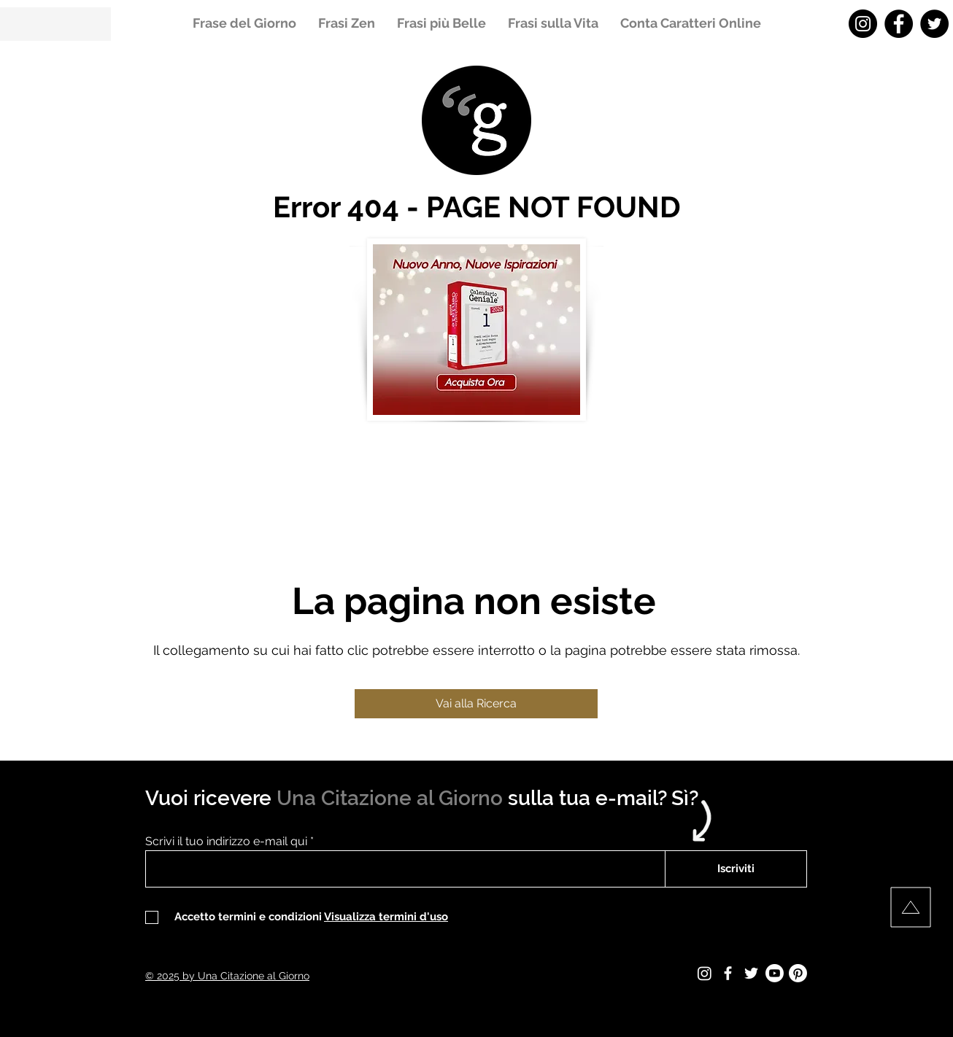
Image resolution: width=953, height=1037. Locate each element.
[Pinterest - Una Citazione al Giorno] (798, 973)
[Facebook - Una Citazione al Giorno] (898, 23)
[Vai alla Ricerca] (476, 703)
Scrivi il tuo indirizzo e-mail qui (226, 841)
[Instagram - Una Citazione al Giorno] (863, 23)
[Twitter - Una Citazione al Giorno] (934, 23)
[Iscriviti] (736, 869)
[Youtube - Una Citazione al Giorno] (774, 973)
